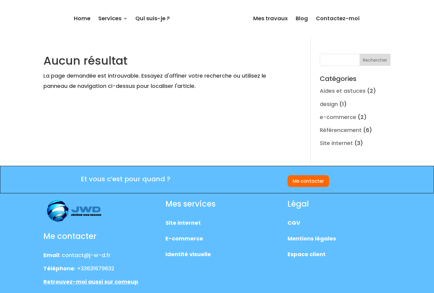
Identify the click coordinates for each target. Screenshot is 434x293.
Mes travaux (270, 19)
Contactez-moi (338, 19)
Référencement (341, 130)
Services (109, 19)
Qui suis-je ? (152, 19)
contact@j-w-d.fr (86, 255)
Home (82, 19)
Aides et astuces (343, 91)
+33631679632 (96, 268)
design (329, 104)
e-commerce (338, 117)
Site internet (336, 143)
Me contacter (308, 181)
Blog (302, 19)
